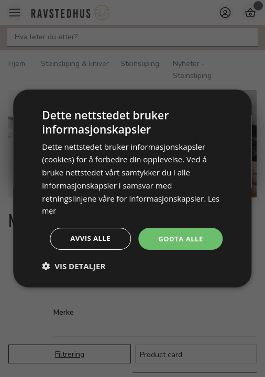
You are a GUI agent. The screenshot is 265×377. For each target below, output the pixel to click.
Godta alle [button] (134, 224)
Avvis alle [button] (134, 253)
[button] (73, 281)
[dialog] (132, 188)
